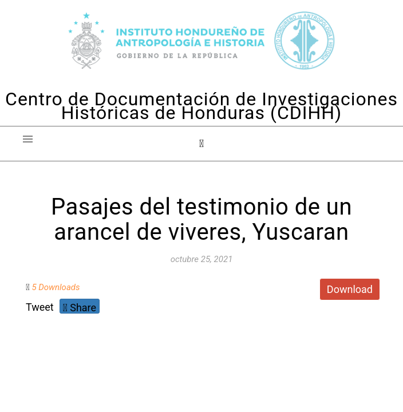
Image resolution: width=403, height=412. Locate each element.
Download (350, 289)
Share (79, 308)
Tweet (40, 307)
